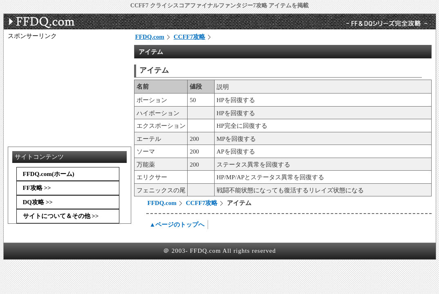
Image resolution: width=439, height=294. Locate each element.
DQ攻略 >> (38, 202)
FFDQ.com (149, 36)
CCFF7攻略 (190, 36)
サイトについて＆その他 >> (61, 216)
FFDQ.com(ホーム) (48, 174)
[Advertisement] (69, 91)
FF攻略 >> (37, 188)
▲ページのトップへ (177, 224)
